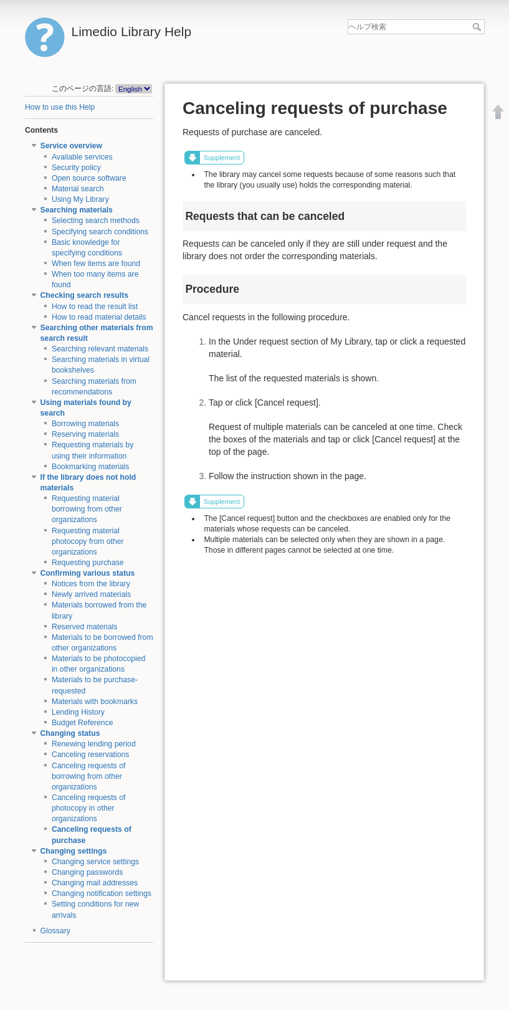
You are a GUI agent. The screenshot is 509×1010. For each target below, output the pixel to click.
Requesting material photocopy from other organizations (88, 541)
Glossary (55, 931)
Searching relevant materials (100, 349)
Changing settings (73, 851)
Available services (82, 157)
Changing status (70, 733)
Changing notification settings (101, 893)
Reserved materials (85, 626)
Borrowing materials (85, 423)
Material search (78, 188)
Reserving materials (85, 434)
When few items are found (96, 263)
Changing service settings (95, 861)
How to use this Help (60, 107)
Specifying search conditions (100, 231)
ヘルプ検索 (478, 26)
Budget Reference (82, 722)
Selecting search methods (96, 220)
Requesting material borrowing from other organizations (87, 509)
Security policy (76, 167)
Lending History (78, 712)
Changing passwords (87, 872)
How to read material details (99, 317)
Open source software (89, 178)
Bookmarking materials (91, 466)
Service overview (71, 145)
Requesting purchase (88, 562)
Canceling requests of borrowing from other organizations (89, 776)
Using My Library (80, 199)
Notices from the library (91, 583)
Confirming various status (87, 573)
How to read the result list (95, 306)
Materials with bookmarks (95, 701)
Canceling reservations (91, 754)
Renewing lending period (94, 744)
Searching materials (76, 210)
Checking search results (84, 295)
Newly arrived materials (91, 594)
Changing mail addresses (95, 883)
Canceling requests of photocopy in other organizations (89, 808)
